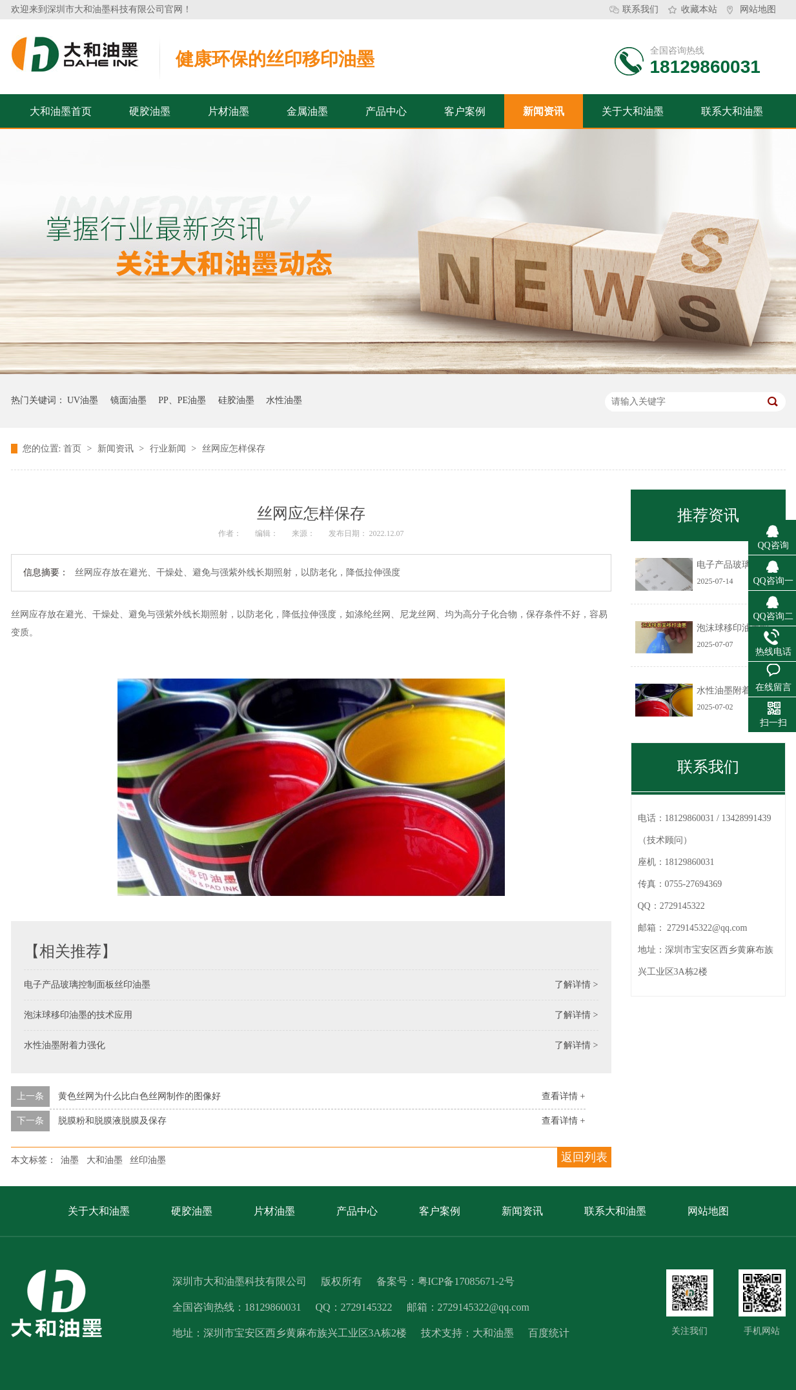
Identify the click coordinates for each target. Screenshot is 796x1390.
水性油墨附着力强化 (64, 1045)
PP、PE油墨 (182, 400)
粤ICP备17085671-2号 (466, 1281)
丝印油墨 (148, 1160)
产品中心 (386, 111)
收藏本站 (699, 9)
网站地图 (758, 9)
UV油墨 (82, 400)
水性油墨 (284, 400)
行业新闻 (169, 448)
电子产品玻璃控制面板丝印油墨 (87, 984)
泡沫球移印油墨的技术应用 (78, 1015)
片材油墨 (228, 111)
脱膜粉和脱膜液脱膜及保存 (112, 1121)
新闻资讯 (543, 111)
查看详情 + (563, 1096)
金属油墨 (307, 111)
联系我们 (640, 9)
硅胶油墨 (236, 400)
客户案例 (464, 111)
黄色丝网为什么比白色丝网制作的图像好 (139, 1096)
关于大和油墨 (633, 111)
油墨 (70, 1160)
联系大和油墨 (732, 111)
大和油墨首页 (61, 111)
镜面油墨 (128, 400)
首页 (73, 448)
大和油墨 (105, 1160)
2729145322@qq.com (707, 928)
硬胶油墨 (149, 111)
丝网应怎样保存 (233, 448)
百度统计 (548, 1332)
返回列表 (584, 1157)
